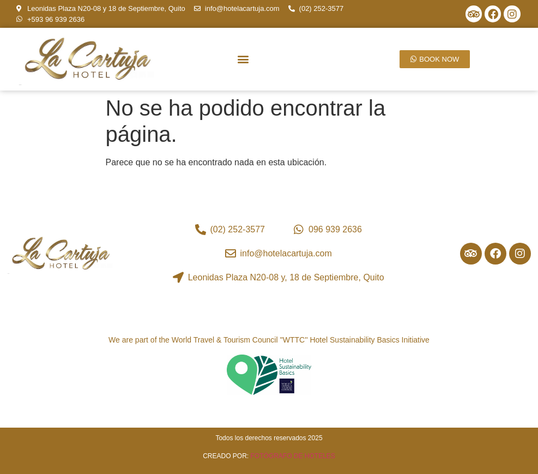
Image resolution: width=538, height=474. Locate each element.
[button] (243, 59)
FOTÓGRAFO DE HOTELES (293, 456)
